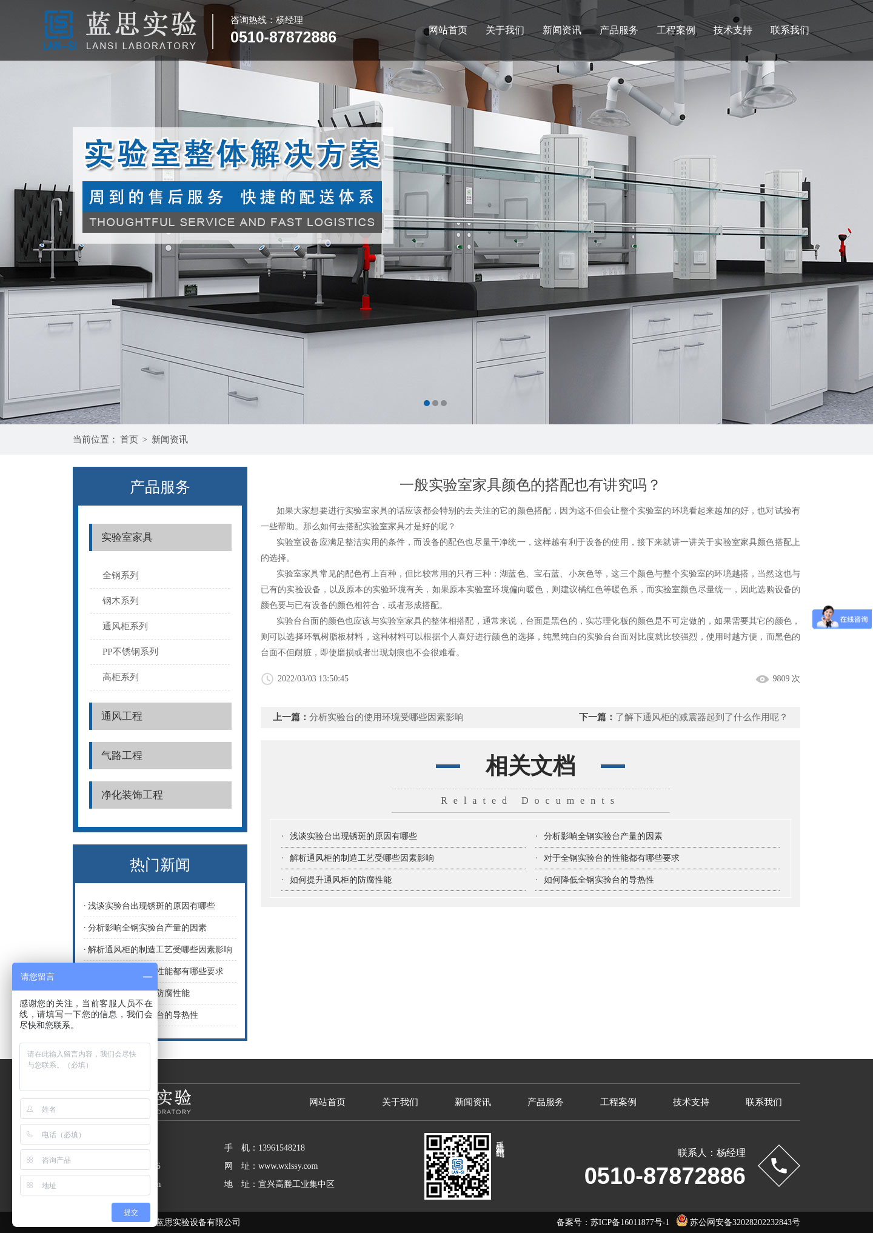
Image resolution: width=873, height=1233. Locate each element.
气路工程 (121, 755)
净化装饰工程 (132, 795)
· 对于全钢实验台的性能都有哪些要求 (154, 971)
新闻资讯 (562, 30)
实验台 (289, 621)
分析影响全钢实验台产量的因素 (603, 836)
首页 (129, 439)
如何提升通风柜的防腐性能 (341, 879)
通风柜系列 (125, 626)
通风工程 (121, 716)
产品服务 (619, 30)
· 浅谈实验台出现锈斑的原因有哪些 (149, 906)
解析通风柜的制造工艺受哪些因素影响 (362, 858)
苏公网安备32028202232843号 (735, 1222)
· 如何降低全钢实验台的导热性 (141, 1015)
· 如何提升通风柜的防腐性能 (137, 993)
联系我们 (790, 30)
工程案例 (676, 30)
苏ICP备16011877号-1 (630, 1222)
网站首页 (448, 30)
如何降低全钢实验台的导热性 (599, 879)
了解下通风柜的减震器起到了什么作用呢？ (701, 717)
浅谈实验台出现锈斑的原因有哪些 (353, 836)
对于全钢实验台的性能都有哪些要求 (612, 858)
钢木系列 (120, 601)
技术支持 (733, 30)
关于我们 (505, 30)
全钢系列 (120, 575)
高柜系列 (120, 677)
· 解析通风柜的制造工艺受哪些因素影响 (158, 949)
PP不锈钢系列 (130, 652)
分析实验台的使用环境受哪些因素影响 (386, 717)
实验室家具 (127, 537)
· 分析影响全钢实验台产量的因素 (145, 927)
